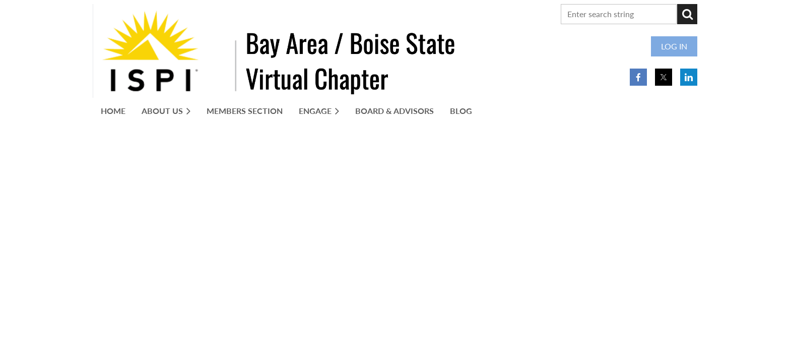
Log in (674, 46)
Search (687, 14)
